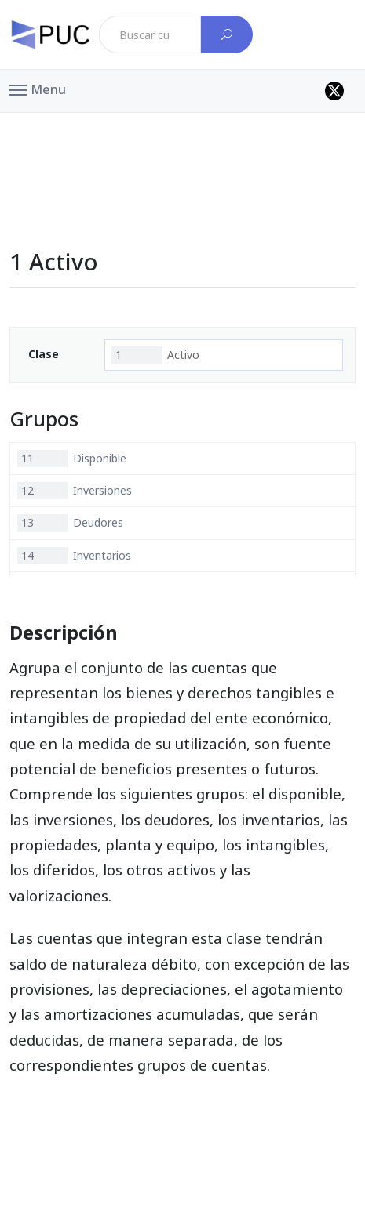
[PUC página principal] (50, 34)
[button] (38, 88)
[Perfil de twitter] (334, 91)
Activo (155, 355)
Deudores (70, 522)
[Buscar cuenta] (227, 34)
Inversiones (74, 490)
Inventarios (74, 555)
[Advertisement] (182, 148)
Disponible (71, 458)
